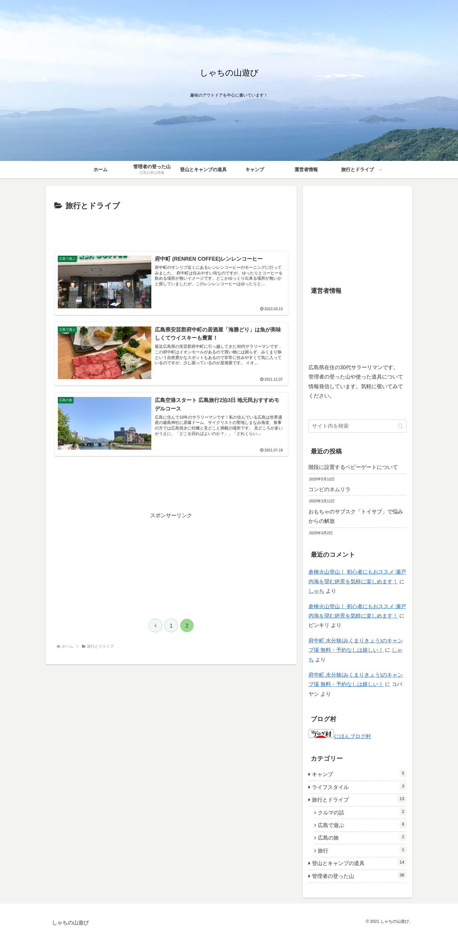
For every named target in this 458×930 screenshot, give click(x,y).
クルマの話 (362, 812)
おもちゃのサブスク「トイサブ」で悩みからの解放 (355, 516)
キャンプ (359, 773)
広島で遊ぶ (362, 824)
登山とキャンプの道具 (359, 862)
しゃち (316, 591)
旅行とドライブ (359, 799)
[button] (400, 426)
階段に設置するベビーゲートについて (353, 467)
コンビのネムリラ (329, 489)
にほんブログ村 (339, 736)
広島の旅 (362, 837)
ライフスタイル (359, 786)
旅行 (362, 850)
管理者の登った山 (359, 875)
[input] (357, 426)
